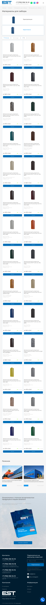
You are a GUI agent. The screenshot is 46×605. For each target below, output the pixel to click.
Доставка (29, 586)
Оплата (29, 589)
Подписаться (35, 564)
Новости (4, 589)
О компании (5, 586)
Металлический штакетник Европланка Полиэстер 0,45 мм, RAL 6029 (33, 440)
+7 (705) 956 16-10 (22, 2)
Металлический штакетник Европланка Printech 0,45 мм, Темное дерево (32, 144)
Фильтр (6, 37)
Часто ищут (16, 37)
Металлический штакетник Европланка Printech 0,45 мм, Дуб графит (33, 351)
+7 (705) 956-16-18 (9, 564)
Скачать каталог (23, 542)
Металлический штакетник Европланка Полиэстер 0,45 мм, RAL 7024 (33, 85)
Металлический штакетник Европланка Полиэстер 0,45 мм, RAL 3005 (33, 204)
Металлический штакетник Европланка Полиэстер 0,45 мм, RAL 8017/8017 (12, 351)
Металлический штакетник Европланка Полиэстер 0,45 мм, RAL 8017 (12, 204)
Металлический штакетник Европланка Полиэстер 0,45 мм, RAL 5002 (12, 440)
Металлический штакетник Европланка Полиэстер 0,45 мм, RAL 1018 (12, 381)
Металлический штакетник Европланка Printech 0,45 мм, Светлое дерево (11, 410)
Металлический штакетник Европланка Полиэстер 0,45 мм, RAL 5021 (12, 144)
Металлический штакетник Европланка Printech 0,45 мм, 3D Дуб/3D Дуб (12, 292)
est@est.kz (31, 574)
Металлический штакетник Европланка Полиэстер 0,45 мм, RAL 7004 (33, 381)
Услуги (29, 592)
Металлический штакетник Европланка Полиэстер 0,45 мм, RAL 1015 (12, 174)
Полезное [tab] (6, 461)
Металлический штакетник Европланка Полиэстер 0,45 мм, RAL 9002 (12, 233)
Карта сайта (18, 603)
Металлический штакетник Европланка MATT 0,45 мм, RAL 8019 (32, 322)
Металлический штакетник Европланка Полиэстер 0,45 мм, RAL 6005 (12, 263)
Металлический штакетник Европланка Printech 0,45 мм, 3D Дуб (33, 56)
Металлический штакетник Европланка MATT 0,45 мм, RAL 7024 (32, 263)
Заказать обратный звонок (22, 3)
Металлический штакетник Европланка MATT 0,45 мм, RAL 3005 (11, 85)
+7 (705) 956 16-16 (9, 570)
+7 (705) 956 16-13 (9, 576)
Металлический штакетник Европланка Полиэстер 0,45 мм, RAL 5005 (12, 322)
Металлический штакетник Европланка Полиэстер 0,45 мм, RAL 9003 (12, 56)
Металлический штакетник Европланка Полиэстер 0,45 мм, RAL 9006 (33, 410)
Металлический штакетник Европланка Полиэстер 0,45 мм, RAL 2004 (33, 233)
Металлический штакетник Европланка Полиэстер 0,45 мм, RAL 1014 (33, 292)
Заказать (12, 67)
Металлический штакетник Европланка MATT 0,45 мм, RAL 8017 (32, 174)
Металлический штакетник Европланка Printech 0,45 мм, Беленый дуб (11, 115)
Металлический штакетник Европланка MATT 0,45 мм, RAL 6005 (32, 115)
